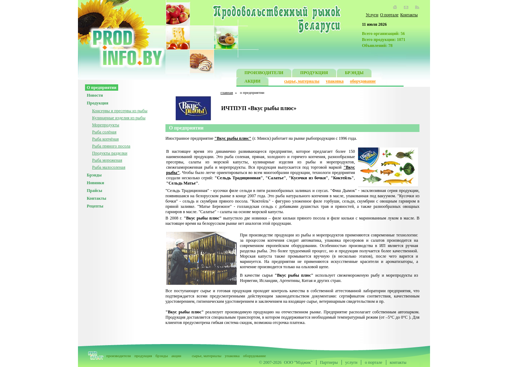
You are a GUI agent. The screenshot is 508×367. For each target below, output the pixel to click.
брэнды (162, 356)
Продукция (97, 103)
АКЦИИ (252, 82)
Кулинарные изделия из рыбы (118, 117)
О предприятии (101, 87)
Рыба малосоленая (108, 167)
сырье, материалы (302, 81)
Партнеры (329, 362)
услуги (351, 362)
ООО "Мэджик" (298, 362)
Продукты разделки (109, 153)
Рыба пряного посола (111, 146)
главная (226, 92)
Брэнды (94, 175)
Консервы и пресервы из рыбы (119, 110)
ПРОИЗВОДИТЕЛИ (264, 73)
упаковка (335, 81)
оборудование (363, 81)
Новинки (95, 182)
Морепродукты (105, 124)
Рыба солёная (104, 132)
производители (118, 356)
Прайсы (94, 190)
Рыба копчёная (105, 139)
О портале (389, 14)
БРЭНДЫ (354, 73)
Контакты (409, 14)
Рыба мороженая (107, 160)
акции (176, 356)
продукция (143, 356)
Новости (95, 95)
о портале (373, 362)
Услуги (372, 14)
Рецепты (95, 206)
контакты (398, 362)
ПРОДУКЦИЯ (314, 73)
